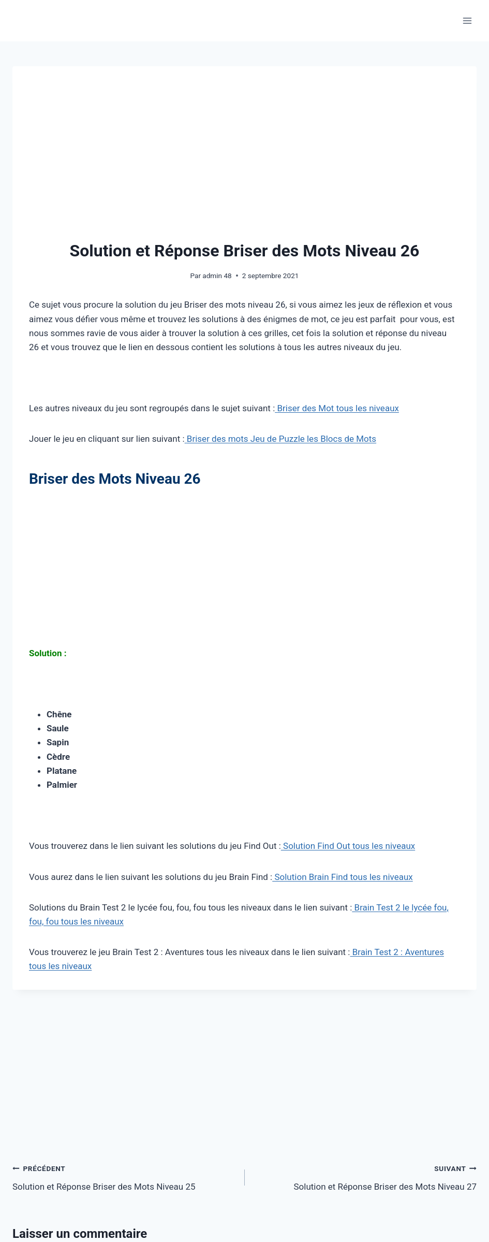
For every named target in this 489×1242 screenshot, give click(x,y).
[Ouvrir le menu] (467, 20)
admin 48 (216, 275)
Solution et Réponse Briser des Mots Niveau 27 (365, 1176)
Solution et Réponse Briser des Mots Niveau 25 (124, 1176)
